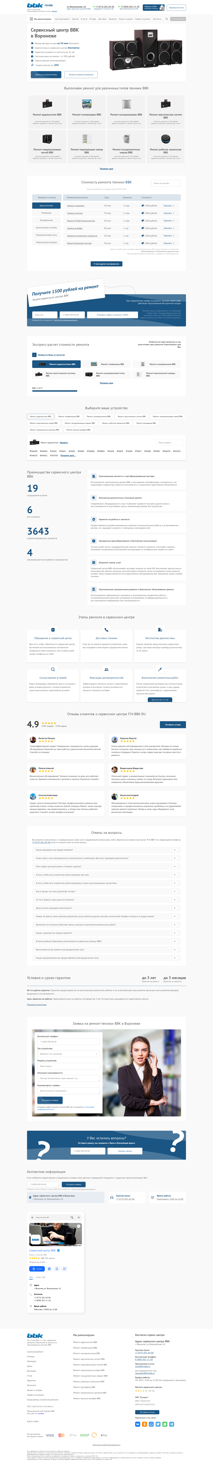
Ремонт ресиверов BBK (146, 423)
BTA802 (157, 451)
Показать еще (106, 168)
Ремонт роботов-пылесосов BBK (115, 423)
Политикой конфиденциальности (83, 1189)
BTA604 (111, 451)
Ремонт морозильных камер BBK (44, 423)
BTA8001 (101, 451)
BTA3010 (177, 451)
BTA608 (147, 451)
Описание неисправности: (50, 1072)
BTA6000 (33, 451)
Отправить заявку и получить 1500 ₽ (112, 315)
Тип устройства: (45, 1048)
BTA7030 (54, 455)
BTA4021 (44, 455)
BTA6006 (91, 451)
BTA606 (129, 451)
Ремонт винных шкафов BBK (78, 430)
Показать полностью (36, 1004)
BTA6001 (44, 451)
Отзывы (93, 19)
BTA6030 (166, 451)
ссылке (41, 1413)
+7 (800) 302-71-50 (130, 6)
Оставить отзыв (173, 724)
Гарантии (113, 19)
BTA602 (62, 451)
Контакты (157, 19)
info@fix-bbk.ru (142, 1366)
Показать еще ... (68, 455)
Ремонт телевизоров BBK (69, 416)
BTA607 (138, 451)
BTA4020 (33, 455)
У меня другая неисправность (106, 264)
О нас (84, 19)
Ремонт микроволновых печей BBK (168, 416)
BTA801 (81, 451)
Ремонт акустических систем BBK (132, 416)
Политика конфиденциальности (106, 1445)
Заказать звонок (125, 1151)
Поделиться (137, 1424)
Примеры (31, 1361)
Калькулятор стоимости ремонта (42, 1399)
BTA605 (120, 451)
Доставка (102, 19)
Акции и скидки (126, 19)
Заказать (169, 205)
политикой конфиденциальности (66, 320)
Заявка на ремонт (143, 19)
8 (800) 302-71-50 (144, 1359)
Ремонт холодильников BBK (99, 416)
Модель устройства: (47, 1060)
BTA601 (53, 451)
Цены (75, 19)
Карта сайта (32, 1421)
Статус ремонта (178, 19)
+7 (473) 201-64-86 (104, 6)
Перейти (64, 442)
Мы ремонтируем (40, 19)
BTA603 (72, 451)
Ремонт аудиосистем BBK (40, 416)
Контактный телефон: (48, 1036)
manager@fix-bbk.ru (145, 1373)
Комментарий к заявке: (48, 1085)
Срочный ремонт (62, 19)
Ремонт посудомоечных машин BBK (80, 423)
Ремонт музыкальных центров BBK (44, 430)
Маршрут (37, 1268)
